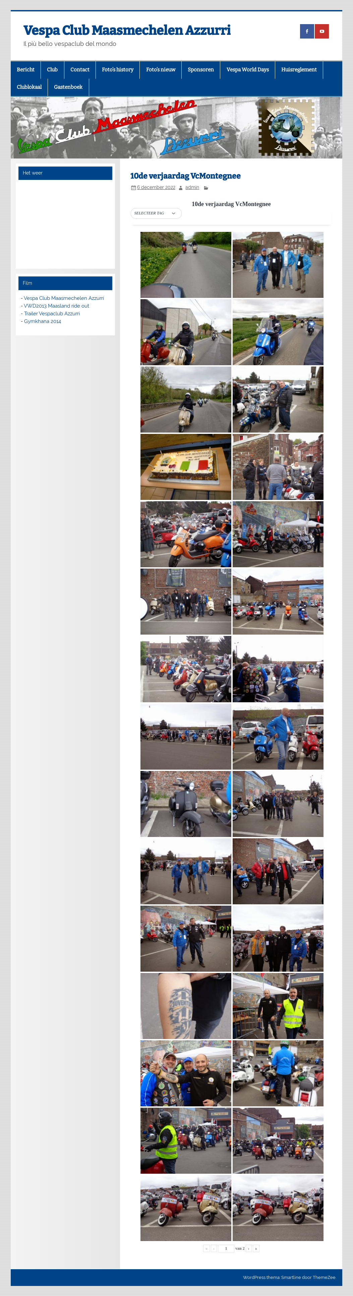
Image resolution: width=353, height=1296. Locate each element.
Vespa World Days (248, 70)
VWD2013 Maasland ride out (56, 306)
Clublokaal (29, 87)
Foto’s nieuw (160, 70)
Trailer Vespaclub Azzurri (52, 314)
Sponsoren (201, 70)
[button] (156, 213)
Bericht (26, 70)
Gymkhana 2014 (42, 321)
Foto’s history (117, 70)
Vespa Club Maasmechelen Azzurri (127, 30)
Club (52, 70)
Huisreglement (299, 70)
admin (192, 187)
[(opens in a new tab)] (307, 31)
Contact (80, 70)
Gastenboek (68, 87)
